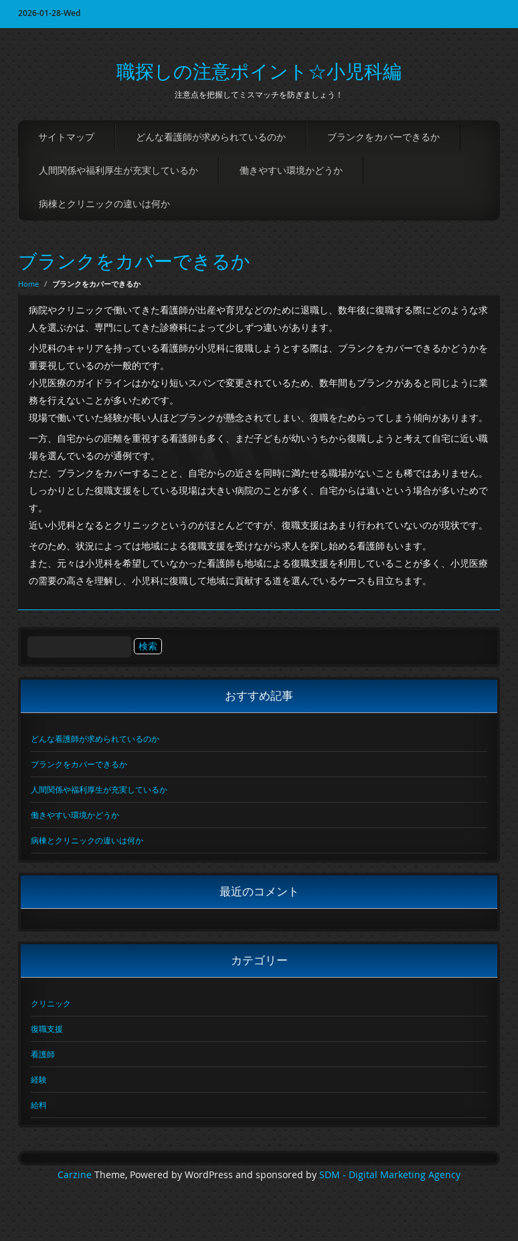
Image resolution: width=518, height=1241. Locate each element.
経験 (39, 1079)
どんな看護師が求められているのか (211, 136)
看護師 (43, 1054)
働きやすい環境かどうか (291, 170)
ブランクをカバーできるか (383, 136)
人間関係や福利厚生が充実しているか (118, 170)
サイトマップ (66, 136)
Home (28, 284)
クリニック (51, 1003)
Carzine (76, 1175)
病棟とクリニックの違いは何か (104, 203)
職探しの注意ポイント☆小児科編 (259, 71)
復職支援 (47, 1028)
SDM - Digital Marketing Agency (389, 1175)
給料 (39, 1104)
